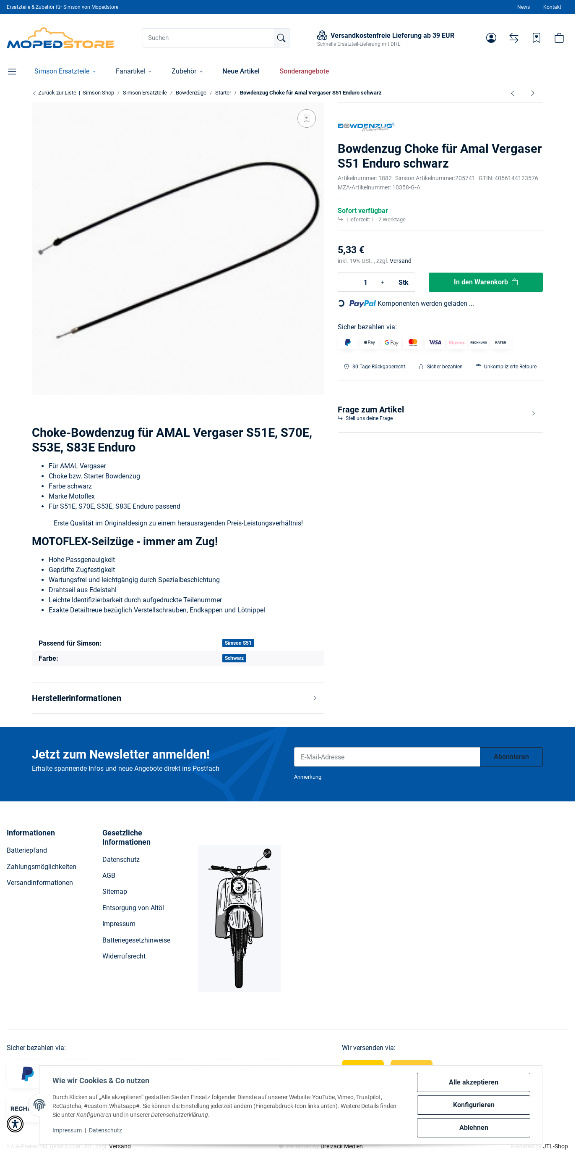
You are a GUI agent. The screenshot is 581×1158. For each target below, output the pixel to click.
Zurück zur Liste (54, 92)
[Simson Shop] (61, 37)
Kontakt (552, 7)
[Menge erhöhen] (383, 282)
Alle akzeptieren (473, 1082)
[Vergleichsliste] (514, 38)
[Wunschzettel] (536, 38)
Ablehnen (473, 1128)
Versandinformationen (40, 883)
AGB (108, 876)
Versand (401, 260)
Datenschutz (105, 1130)
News (523, 7)
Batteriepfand (27, 850)
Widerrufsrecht (124, 956)
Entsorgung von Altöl (133, 908)
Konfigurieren (473, 1105)
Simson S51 (238, 643)
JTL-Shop (555, 1146)
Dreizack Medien (341, 1146)
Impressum (67, 1130)
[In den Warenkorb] (486, 282)
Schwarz (234, 658)
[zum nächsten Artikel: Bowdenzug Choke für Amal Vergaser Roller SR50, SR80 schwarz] (533, 92)
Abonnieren (511, 757)
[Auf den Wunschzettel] (306, 118)
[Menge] (365, 282)
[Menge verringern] (348, 282)
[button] (491, 38)
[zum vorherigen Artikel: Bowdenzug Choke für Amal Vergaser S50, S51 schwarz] (513, 92)
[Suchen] (216, 38)
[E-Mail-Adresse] (387, 757)
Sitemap (114, 891)
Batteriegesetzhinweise (136, 940)
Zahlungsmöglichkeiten (41, 867)
